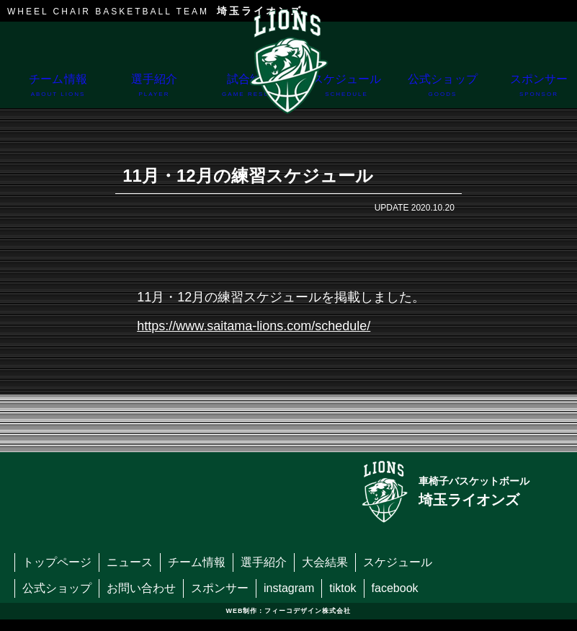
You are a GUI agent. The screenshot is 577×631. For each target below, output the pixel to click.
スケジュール (346, 90)
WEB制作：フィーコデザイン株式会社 (289, 610)
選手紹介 (154, 90)
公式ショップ (443, 90)
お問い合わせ (141, 588)
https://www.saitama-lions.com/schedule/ (253, 326)
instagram (289, 588)
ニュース (130, 562)
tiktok (342, 588)
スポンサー (220, 588)
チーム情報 (58, 90)
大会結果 (325, 562)
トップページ (56, 562)
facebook (395, 588)
